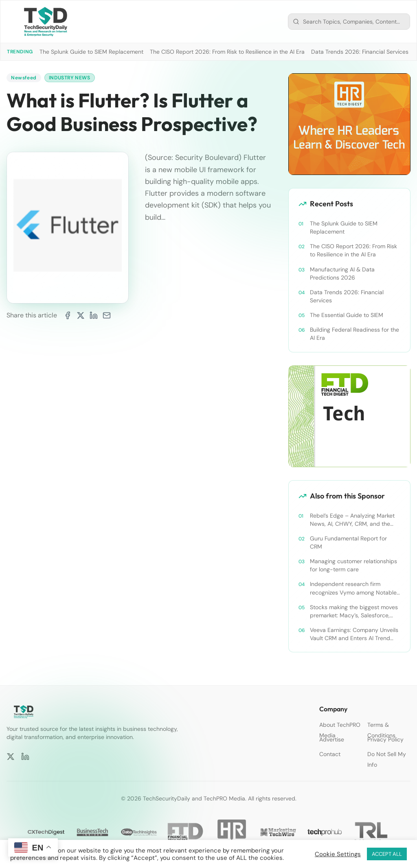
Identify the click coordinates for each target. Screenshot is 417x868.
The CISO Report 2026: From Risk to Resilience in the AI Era (227, 51)
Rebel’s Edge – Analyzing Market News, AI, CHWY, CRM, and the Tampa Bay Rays (352, 520)
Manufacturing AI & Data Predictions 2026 (342, 273)
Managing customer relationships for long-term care (353, 565)
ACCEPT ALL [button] (387, 854)
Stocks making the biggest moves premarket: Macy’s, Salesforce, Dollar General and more (354, 611)
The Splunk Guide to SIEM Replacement (91, 51)
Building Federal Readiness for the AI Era (354, 333)
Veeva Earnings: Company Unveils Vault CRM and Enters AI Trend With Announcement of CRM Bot (354, 634)
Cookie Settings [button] (338, 854)
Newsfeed (24, 77)
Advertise (331, 739)
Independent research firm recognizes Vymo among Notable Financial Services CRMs (353, 588)
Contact (329, 754)
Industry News (69, 77)
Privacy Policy (385, 739)
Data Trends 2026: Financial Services (359, 51)
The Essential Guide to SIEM (346, 315)
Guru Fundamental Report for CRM (348, 542)
